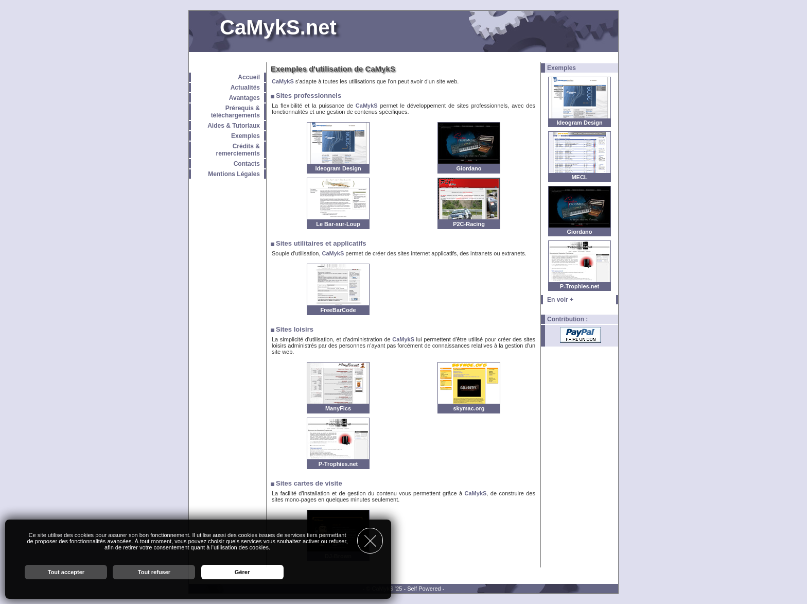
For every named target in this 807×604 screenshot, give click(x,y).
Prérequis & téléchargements (235, 112)
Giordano (579, 232)
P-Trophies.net (579, 286)
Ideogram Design (579, 122)
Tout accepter (66, 572)
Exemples (245, 136)
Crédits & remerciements (238, 150)
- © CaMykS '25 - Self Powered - (404, 588)
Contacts (247, 163)
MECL (579, 177)
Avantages (244, 97)
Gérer (242, 572)
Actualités (245, 87)
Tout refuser (154, 572)
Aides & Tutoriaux (233, 125)
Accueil (249, 77)
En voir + (560, 299)
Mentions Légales (234, 174)
